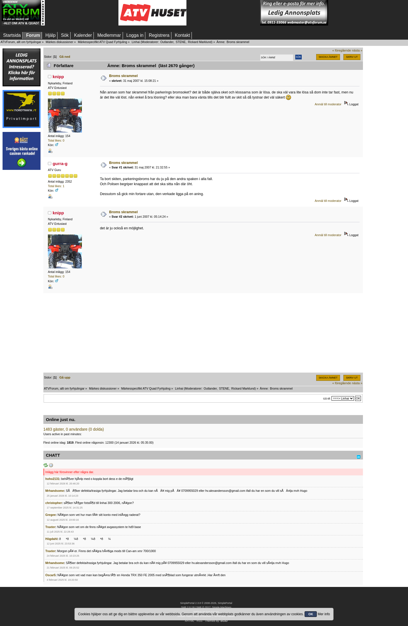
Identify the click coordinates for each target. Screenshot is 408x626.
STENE (181, 42)
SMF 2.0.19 (187, 607)
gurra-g (60, 163)
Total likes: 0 (56, 140)
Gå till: (327, 398)
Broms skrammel (123, 76)
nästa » (357, 50)
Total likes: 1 (56, 186)
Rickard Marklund (199, 42)
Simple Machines (221, 607)
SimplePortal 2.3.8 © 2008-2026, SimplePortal (206, 603)
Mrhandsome (54, 490)
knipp (58, 76)
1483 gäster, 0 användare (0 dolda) (73, 429)
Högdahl (51, 538)
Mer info (324, 614)
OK (310, 614)
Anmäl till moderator (328, 104)
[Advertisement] (81, 12)
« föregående (341, 50)
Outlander (166, 42)
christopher (53, 503)
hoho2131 (52, 478)
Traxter (50, 527)
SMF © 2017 (203, 607)
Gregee (50, 514)
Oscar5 (50, 575)
